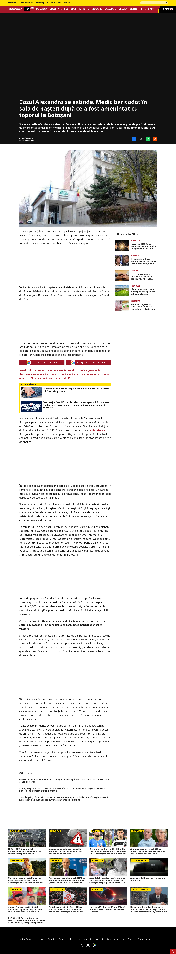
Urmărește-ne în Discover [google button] (42, 362)
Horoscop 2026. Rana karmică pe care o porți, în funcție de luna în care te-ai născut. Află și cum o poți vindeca (143, 246)
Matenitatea (97, 430)
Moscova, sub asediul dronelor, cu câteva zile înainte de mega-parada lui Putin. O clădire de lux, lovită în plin (148, 909)
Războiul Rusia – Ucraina (58, 3)
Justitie (84, 9)
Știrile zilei (13, 3)
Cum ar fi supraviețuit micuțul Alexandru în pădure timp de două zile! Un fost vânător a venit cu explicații (25, 909)
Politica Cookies (26, 939)
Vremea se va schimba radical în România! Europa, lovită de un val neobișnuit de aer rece (65, 851)
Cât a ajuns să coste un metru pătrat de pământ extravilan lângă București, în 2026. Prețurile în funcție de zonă (143, 291)
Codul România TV (115, 939)
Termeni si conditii (46, 939)
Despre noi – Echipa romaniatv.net (86, 939)
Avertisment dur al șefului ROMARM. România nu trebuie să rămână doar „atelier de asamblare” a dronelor (67, 880)
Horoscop (40, 3)
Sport (152, 9)
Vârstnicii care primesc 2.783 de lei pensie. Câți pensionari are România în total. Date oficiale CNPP (148, 851)
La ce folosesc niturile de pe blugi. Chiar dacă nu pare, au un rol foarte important (76, 390)
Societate (56, 9)
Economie (70, 9)
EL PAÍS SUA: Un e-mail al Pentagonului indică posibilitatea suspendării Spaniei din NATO (24, 851)
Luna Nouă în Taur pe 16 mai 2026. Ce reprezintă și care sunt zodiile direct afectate (107, 909)
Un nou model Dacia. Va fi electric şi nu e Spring (147, 879)
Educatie (96, 9)
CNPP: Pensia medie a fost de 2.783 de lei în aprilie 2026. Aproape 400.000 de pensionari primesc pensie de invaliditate (141, 276)
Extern (134, 9)
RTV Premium (27, 3)
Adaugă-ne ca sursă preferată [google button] (88, 362)
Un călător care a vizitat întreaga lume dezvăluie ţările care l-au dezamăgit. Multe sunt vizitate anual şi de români (26, 880)
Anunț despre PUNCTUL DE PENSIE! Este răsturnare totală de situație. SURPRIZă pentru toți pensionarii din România (62, 789)
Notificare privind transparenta (142, 939)
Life (143, 9)
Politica (41, 9)
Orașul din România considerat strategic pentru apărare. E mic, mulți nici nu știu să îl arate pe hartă (64, 780)
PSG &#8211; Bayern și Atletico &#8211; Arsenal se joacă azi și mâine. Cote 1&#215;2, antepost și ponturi (27, 920)
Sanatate (110, 9)
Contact (62, 939)
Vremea (123, 9)
